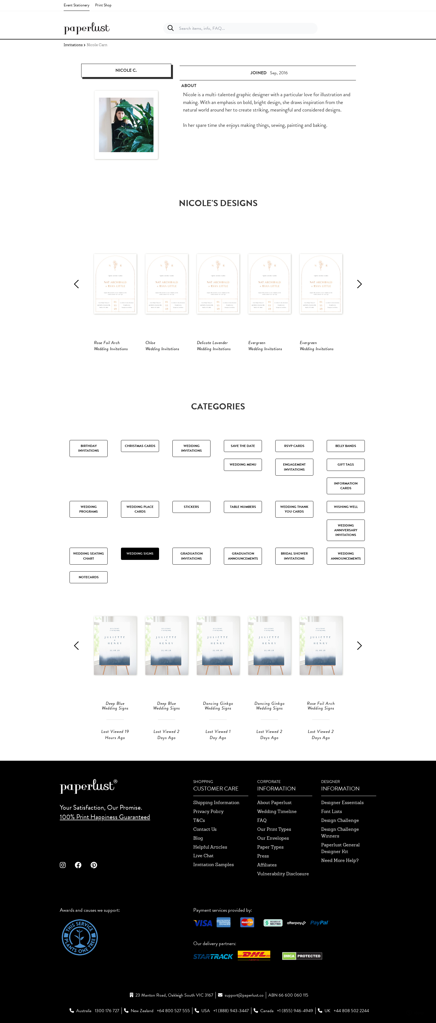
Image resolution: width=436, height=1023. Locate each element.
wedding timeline (277, 811)
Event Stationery (77, 5)
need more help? (340, 860)
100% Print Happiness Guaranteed (105, 817)
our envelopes (273, 838)
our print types (274, 829)
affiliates (267, 865)
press (263, 856)
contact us (205, 829)
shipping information (216, 802)
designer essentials (342, 802)
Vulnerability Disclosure (283, 874)
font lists (331, 811)
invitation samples (213, 865)
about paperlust (274, 802)
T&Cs (199, 820)
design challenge (340, 820)
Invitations (73, 45)
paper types (270, 847)
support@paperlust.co (244, 995)
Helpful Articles (210, 847)
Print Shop (103, 5)
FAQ (262, 820)
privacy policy (208, 811)
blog (198, 838)
